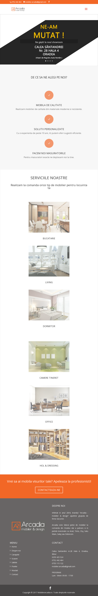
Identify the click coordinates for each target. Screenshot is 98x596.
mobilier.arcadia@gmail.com (63, 566)
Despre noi (16, 550)
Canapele (15, 554)
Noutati (15, 570)
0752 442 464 (16, 2)
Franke (14, 566)
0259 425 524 (57, 557)
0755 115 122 (57, 563)
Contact (15, 574)
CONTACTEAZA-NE (49, 490)
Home (14, 546)
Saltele (14, 562)
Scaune (15, 558)
